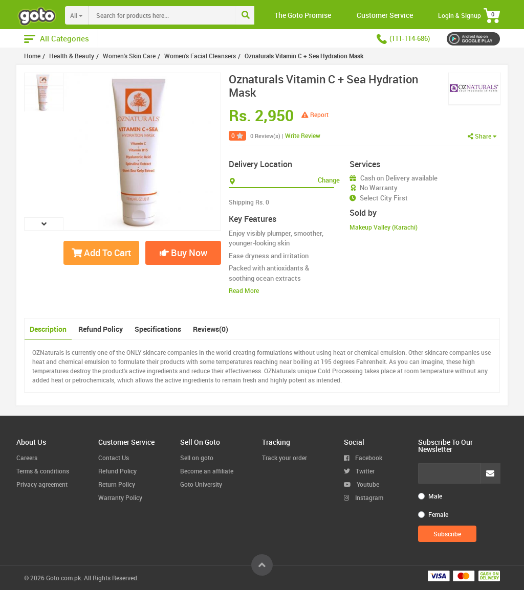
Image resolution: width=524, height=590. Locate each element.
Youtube (361, 484)
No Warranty (379, 187)
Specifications (158, 329)
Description (48, 329)
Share (482, 136)
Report (315, 114)
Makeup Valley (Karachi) (384, 227)
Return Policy (116, 484)
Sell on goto (196, 457)
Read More (244, 290)
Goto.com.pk (63, 578)
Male (435, 496)
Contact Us (113, 457)
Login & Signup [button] (459, 15)
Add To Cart (101, 252)
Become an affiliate (206, 471)
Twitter (359, 471)
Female (438, 514)
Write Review (302, 135)
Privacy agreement (42, 484)
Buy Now (183, 252)
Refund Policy (100, 329)
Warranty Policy (120, 497)
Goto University (201, 484)
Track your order (284, 457)
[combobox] (183, 15)
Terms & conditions (42, 471)
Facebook (363, 457)
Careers (26, 457)
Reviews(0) (210, 329)
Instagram (363, 497)
